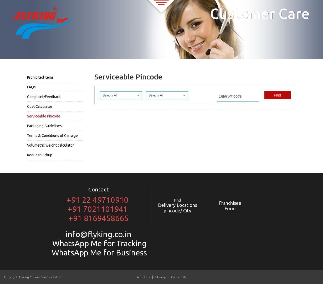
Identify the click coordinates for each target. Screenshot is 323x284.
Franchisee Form (230, 205)
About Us (143, 277)
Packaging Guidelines (44, 126)
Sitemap (160, 277)
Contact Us (178, 277)
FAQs (31, 87)
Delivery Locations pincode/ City (177, 205)
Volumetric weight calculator (50, 145)
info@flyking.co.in (98, 234)
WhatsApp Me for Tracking (98, 243)
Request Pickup (39, 155)
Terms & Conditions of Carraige (52, 135)
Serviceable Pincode (43, 116)
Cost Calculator (39, 106)
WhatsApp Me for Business (98, 252)
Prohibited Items (40, 77)
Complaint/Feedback (44, 97)
